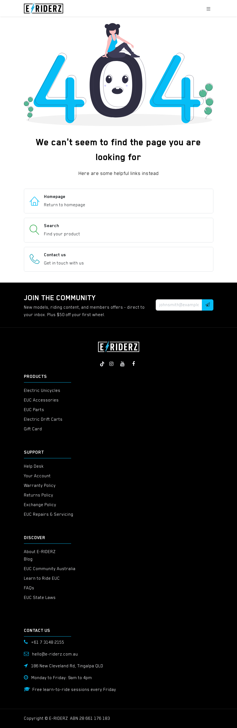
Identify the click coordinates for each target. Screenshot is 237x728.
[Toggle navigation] (208, 8)
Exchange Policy (40, 504)
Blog (28, 559)
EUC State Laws (40, 597)
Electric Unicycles (42, 390)
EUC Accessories (41, 400)
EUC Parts (34, 409)
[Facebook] (133, 364)
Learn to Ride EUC (42, 578)
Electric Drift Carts (43, 419)
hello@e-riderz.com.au (55, 654)
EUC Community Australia (50, 568)
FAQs (29, 587)
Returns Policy (38, 495)
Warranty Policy (40, 485)
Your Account (37, 475)
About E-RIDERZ (39, 551)
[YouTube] (122, 364)
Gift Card (33, 428)
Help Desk (34, 466)
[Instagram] (111, 364)
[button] (207, 304)
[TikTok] (102, 363)
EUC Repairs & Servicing (48, 514)
